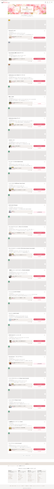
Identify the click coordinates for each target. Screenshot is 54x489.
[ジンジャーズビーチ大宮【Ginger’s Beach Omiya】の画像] (27, 177)
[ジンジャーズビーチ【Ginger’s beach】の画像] (27, 394)
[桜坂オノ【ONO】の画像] (27, 90)
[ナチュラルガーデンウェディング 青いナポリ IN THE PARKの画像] (27, 220)
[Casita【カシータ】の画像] (27, 134)
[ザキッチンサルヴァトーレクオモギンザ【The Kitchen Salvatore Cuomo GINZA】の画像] (27, 242)
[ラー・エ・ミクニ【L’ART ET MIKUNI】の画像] (27, 285)
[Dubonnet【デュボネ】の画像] (27, 24)
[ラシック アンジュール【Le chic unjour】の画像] (27, 437)
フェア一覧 (39, 37)
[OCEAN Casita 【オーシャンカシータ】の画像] (27, 329)
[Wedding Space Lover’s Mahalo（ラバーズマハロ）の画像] (27, 69)
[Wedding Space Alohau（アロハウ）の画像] (27, 112)
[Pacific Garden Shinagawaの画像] (27, 199)
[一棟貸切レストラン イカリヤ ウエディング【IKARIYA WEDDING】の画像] (27, 264)
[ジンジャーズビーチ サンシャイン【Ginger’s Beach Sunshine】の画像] (27, 372)
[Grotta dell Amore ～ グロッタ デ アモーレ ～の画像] (27, 350)
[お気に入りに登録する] (44, 31)
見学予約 (39, 83)
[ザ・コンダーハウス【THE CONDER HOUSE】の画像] (27, 155)
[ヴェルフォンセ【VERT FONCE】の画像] (27, 307)
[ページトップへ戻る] (27, 463)
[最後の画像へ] (45, 24)
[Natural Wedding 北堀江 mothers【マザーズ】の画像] (27, 46)
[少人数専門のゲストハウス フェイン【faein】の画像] (27, 415)
